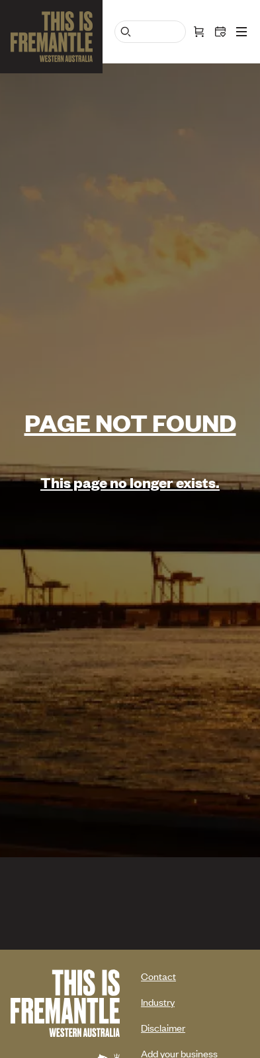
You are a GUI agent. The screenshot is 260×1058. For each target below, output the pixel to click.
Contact (158, 976)
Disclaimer (163, 1027)
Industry (158, 1001)
